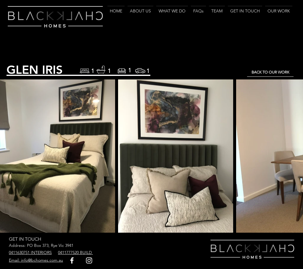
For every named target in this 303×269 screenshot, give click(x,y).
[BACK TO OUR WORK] (270, 72)
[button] (172, 8)
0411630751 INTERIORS (30, 252)
